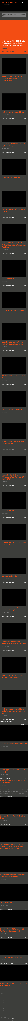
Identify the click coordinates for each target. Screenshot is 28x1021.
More (25, 51)
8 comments (7, 824)
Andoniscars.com (9, 2)
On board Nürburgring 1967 (11, 576)
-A (3, 996)
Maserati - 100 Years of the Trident (12, 957)
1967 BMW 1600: (8, 511)
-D (3, 1002)
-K (3, 1014)
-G (3, 1008)
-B (3, 998)
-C (3, 1000)
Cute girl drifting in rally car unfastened (14, 743)
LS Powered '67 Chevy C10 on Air (13, 310)
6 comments (7, 778)
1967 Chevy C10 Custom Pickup (13, 112)
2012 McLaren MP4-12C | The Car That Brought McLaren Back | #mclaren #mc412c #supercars (14, 43)
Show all (23, 14)
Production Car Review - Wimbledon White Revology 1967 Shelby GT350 (14, 477)
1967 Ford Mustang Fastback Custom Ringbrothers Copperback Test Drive (14, 245)
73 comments (7, 750)
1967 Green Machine (9, 279)
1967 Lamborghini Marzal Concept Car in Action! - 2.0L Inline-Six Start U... (14, 711)
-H (3, 1010)
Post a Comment (10, 51)
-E (3, 1004)
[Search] (22, 2)
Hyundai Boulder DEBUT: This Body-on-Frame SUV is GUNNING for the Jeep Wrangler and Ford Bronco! (13, 846)
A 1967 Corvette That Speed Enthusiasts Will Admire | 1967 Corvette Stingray (12, 78)
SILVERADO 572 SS (7, 903)
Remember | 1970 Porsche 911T (13, 177)
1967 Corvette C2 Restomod (12, 409)
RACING (4, 7)
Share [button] (3, 51)
